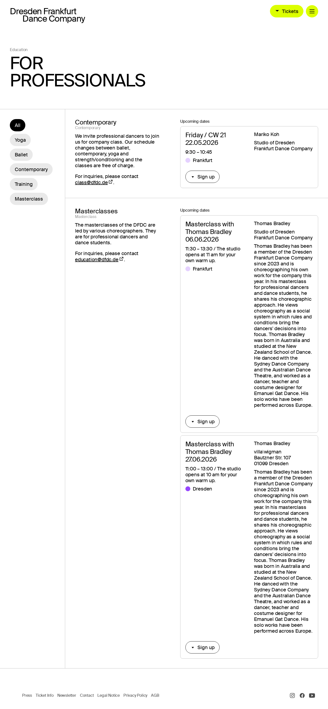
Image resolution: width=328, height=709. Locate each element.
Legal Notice (108, 695)
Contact (87, 695)
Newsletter (66, 695)
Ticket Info (45, 695)
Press (27, 695)
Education (19, 49)
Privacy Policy (135, 695)
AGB (155, 695)
